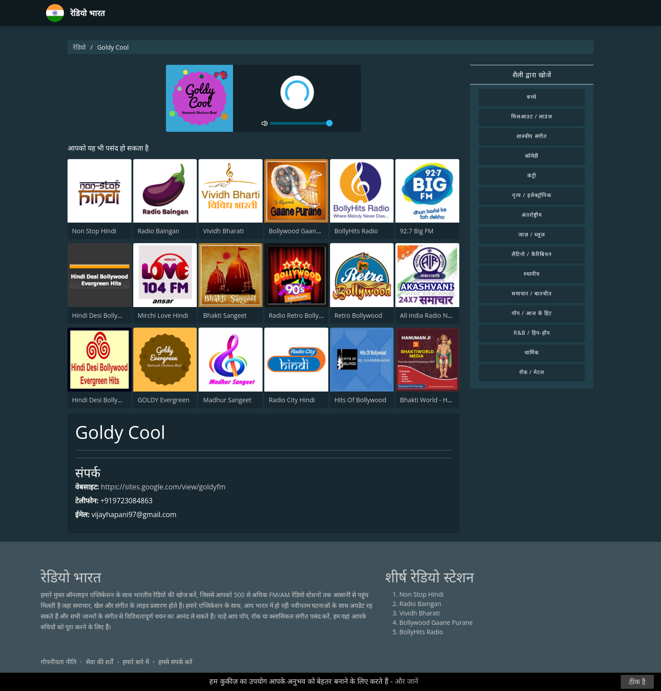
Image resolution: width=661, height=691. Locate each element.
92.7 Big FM (416, 231)
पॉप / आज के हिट (532, 313)
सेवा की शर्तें (99, 661)
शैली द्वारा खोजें (532, 74)
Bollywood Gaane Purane (305, 231)
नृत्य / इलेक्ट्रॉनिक (531, 195)
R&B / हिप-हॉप (532, 333)
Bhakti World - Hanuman (435, 400)
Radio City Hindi (292, 400)
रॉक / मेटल (531, 372)
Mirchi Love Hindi (163, 315)
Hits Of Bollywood (360, 400)
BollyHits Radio (356, 231)
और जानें (406, 681)
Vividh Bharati (223, 231)
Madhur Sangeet (227, 400)
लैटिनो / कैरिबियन (531, 254)
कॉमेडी (532, 156)
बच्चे (532, 97)
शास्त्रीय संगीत (532, 136)
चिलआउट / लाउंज (531, 116)
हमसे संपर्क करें (175, 661)
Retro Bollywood (358, 315)
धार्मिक (532, 352)
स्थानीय (532, 274)
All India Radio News (429, 315)
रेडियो (79, 47)
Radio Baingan (159, 231)
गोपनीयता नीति (58, 661)
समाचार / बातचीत (532, 293)
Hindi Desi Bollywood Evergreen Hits (125, 315)
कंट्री (531, 175)
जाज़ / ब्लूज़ (531, 234)
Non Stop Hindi (94, 231)
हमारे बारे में (135, 661)
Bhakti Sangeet (224, 315)
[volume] (301, 123)
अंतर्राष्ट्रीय (531, 215)
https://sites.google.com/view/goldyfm (164, 487)
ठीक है (637, 682)
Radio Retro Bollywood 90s (308, 315)
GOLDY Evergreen (164, 400)
